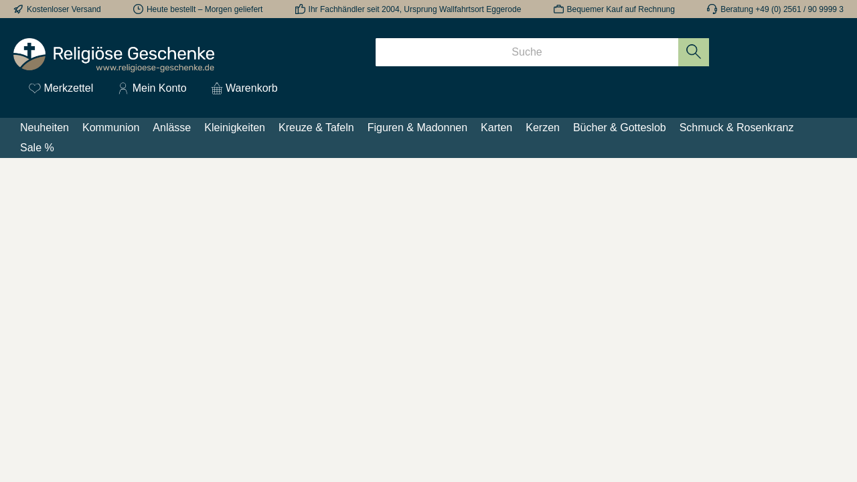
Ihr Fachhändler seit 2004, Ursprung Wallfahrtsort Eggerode (415, 9)
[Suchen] (694, 52)
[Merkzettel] (61, 88)
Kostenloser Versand (64, 9)
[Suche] (527, 52)
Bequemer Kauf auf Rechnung (621, 9)
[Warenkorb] (240, 88)
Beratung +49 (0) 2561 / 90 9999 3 (782, 9)
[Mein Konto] (151, 88)
